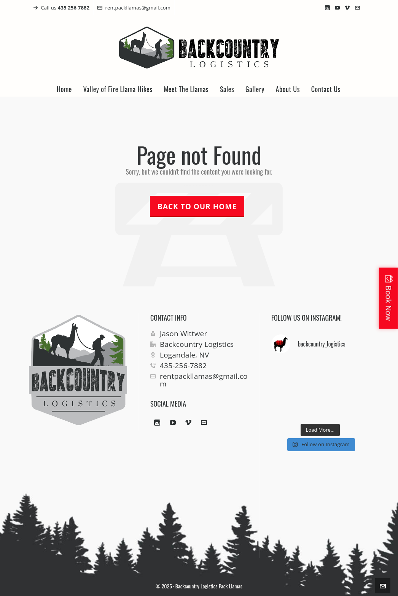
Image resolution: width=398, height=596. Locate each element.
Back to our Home (197, 206)
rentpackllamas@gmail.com (133, 7)
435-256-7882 (183, 365)
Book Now (388, 303)
